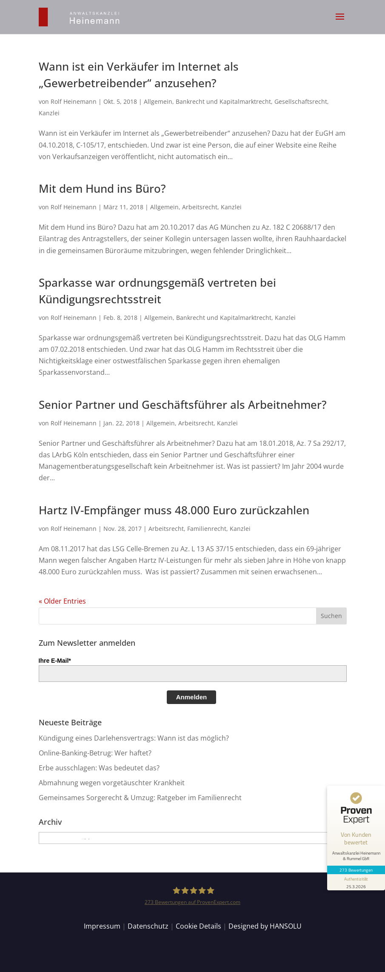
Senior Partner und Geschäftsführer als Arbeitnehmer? (183, 404)
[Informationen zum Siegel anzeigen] (356, 882)
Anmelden (191, 697)
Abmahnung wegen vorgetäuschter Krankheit (112, 782)
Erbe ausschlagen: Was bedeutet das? (99, 767)
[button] (340, 22)
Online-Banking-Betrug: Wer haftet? (95, 753)
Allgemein (158, 101)
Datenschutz (148, 926)
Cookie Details (198, 926)
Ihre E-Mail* (55, 660)
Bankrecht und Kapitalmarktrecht (223, 101)
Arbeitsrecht (199, 207)
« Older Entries (62, 601)
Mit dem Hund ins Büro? (102, 188)
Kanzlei (49, 113)
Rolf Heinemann (74, 101)
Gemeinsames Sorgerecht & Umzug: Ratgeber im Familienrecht (140, 797)
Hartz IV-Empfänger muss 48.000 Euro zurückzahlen (174, 510)
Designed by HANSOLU (265, 926)
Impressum (102, 926)
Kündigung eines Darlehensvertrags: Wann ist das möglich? (134, 738)
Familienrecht (206, 528)
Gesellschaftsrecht (300, 101)
